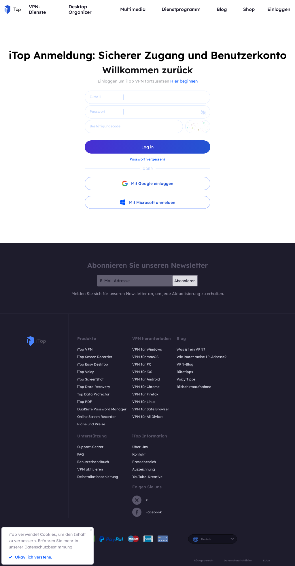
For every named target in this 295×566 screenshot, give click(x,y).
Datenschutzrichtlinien (238, 560)
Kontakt (139, 454)
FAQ (80, 454)
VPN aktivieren (90, 469)
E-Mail (95, 97)
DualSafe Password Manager (101, 409)
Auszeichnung (143, 469)
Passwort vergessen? (147, 159)
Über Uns (140, 447)
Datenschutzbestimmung (48, 547)
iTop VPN (85, 349)
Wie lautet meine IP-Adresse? (201, 357)
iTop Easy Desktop (92, 364)
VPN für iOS (142, 372)
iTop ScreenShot (90, 379)
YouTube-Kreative (147, 477)
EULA (266, 560)
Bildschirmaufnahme (194, 387)
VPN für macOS (145, 357)
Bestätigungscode (105, 126)
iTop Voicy (85, 372)
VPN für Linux (144, 402)
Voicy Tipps (186, 379)
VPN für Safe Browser (150, 409)
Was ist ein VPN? (191, 349)
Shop (249, 9)
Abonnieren (185, 281)
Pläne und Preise (91, 424)
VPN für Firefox (145, 394)
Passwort (97, 111)
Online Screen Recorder (96, 417)
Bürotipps (185, 372)
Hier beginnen (184, 81)
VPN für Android (146, 379)
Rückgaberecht (203, 560)
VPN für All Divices (147, 417)
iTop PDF (84, 402)
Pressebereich (144, 462)
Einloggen (278, 9)
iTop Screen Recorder (94, 357)
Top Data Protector (93, 394)
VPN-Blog (185, 364)
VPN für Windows (147, 349)
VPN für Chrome (146, 387)
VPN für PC (141, 364)
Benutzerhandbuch (93, 462)
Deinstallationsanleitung (97, 477)
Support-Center (90, 447)
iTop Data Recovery (93, 387)
